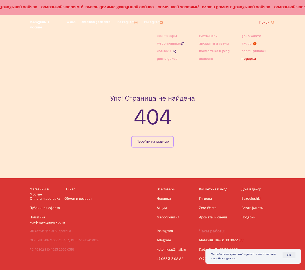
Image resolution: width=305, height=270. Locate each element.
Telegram (152, 22)
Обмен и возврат (78, 198)
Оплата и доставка (95, 22)
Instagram (125, 22)
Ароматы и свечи (214, 43)
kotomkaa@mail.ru (171, 249)
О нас (71, 22)
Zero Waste (251, 36)
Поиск (264, 22)
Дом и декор (167, 59)
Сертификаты (253, 51)
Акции (246, 43)
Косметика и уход (214, 51)
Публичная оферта (45, 208)
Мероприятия (169, 43)
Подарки (248, 59)
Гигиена (206, 59)
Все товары (167, 36)
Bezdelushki (208, 36)
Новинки (164, 51)
